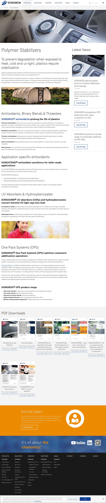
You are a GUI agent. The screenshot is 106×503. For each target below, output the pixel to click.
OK (85, 499)
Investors (58, 3)
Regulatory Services (34, 477)
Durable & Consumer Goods (20, 478)
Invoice (95, 456)
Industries (38, 3)
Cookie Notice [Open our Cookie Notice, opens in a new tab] (37, 501)
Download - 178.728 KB (62, 353)
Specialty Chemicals (6, 482)
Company (48, 3)
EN (90, 3)
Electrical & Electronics (20, 481)
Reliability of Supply (33, 464)
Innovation (31, 472)
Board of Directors (46, 467)
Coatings (4, 474)
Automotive (17, 467)
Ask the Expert (29, 427)
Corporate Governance (46, 462)
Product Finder (5, 462)
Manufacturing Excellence (32, 468)
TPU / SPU (4, 477)
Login (96, 3)
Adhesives (17, 462)
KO (93, 3)
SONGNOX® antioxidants (15, 119)
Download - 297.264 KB (27, 347)
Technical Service (33, 474)
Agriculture (17, 464)
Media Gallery (57, 464)
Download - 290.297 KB (9, 393)
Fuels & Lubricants (19, 484)
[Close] (103, 499)
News (55, 462)
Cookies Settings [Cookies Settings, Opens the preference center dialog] (72, 499)
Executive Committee (45, 471)
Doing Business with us (33, 462)
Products (27, 3)
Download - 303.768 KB (79, 351)
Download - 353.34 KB (26, 395)
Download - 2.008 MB (9, 349)
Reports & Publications (46, 474)
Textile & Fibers (18, 489)
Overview (4, 459)
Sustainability (31, 479)
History (29, 482)
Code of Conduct (46, 464)
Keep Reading (80, 103)
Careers (29, 485)
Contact (76, 3)
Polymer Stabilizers (6, 467)
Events (55, 467)
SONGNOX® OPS (6, 265)
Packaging (17, 487)
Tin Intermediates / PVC (7, 479)
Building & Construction (18, 471)
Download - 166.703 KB (96, 355)
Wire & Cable (18, 492)
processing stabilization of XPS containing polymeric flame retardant (24, 180)
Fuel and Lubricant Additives (6, 471)
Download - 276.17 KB (44, 353)
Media (67, 3)
